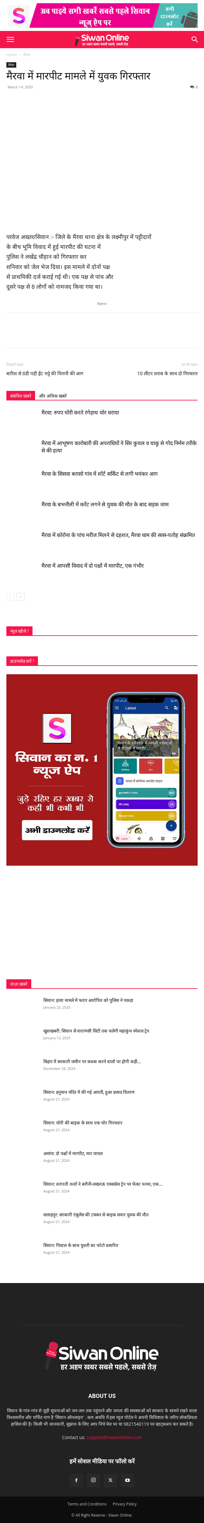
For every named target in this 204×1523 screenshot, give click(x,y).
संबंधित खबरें (20, 396)
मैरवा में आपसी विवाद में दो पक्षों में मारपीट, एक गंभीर (92, 566)
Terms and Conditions (87, 1504)
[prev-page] (10, 597)
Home (11, 54)
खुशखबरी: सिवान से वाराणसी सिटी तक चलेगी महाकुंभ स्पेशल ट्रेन (96, 1031)
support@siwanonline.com (114, 1437)
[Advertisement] (102, 922)
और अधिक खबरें (53, 396)
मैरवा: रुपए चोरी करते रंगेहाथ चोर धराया (80, 412)
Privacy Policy (124, 1504)
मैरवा (26, 54)
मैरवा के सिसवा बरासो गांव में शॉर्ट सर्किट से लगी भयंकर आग (99, 474)
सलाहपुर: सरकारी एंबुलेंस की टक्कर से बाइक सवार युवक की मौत (96, 1214)
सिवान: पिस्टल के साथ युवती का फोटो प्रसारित (80, 1245)
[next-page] (21, 597)
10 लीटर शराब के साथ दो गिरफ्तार (167, 374)
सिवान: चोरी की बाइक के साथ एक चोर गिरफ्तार (82, 1122)
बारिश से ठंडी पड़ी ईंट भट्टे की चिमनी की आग (45, 374)
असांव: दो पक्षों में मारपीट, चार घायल (73, 1153)
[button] (10, 39)
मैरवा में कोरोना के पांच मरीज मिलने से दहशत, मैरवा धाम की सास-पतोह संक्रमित (118, 535)
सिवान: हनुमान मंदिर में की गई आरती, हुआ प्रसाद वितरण (89, 1092)
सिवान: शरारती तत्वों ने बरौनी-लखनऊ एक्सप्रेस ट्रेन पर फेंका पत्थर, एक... (103, 1184)
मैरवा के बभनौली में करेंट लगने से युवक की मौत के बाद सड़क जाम (105, 504)
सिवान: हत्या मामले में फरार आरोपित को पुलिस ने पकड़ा (88, 1000)
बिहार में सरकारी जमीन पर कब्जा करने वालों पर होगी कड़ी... (92, 1061)
